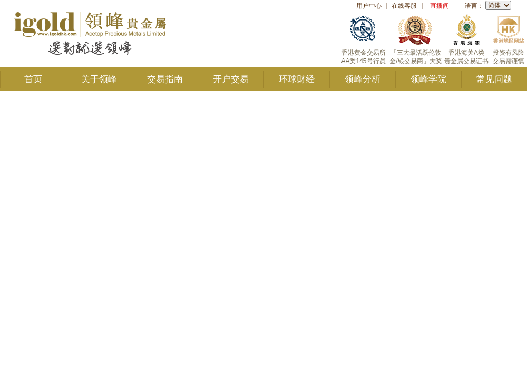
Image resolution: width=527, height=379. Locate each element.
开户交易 (231, 79)
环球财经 (297, 79)
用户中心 (369, 5)
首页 (33, 79)
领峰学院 (428, 79)
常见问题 (494, 79)
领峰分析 (362, 79)
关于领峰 (99, 79)
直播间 (439, 5)
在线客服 (404, 5)
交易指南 (165, 79)
